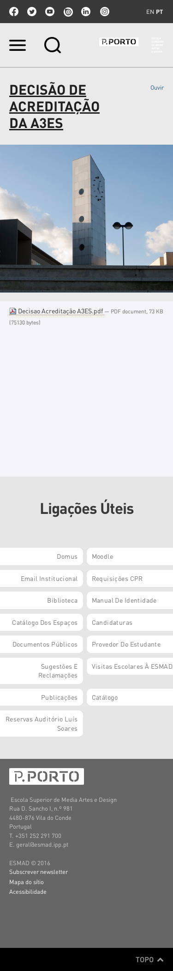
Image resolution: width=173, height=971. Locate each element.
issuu (67, 11)
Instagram (103, 11)
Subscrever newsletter (38, 871)
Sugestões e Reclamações (58, 670)
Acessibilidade (28, 891)
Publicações (59, 697)
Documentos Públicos (45, 644)
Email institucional (49, 578)
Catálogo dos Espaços (45, 622)
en (150, 11)
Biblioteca (62, 600)
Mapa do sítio (26, 882)
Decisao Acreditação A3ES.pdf (56, 310)
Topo (150, 959)
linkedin (85, 11)
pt (159, 11)
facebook (13, 11)
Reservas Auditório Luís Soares (42, 723)
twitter (31, 11)
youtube (49, 11)
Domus (67, 556)
